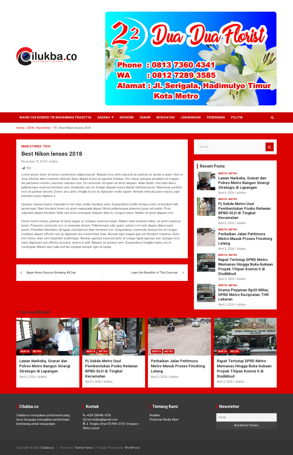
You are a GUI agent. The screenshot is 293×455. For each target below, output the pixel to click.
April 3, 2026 (226, 279)
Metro (232, 173)
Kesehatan (165, 117)
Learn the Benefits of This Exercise (154, 272)
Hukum (145, 117)
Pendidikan (216, 117)
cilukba (53, 161)
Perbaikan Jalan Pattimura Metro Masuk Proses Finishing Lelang (245, 239)
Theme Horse (83, 447)
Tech (46, 146)
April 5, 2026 (226, 248)
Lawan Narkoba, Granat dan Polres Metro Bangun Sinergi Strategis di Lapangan (243, 183)
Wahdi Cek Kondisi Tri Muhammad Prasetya (55, 117)
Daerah (103, 117)
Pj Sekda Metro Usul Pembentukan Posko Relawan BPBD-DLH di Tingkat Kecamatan (244, 210)
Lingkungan (191, 117)
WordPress (132, 447)
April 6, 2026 (226, 192)
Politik (237, 117)
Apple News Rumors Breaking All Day (51, 272)
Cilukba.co (47, 447)
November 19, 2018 (33, 161)
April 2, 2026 (226, 304)
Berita (222, 173)
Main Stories (31, 146)
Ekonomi (126, 117)
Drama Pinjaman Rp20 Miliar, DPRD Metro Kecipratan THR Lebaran (243, 295)
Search (270, 146)
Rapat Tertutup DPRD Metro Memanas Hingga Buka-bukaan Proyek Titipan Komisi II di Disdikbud (245, 266)
